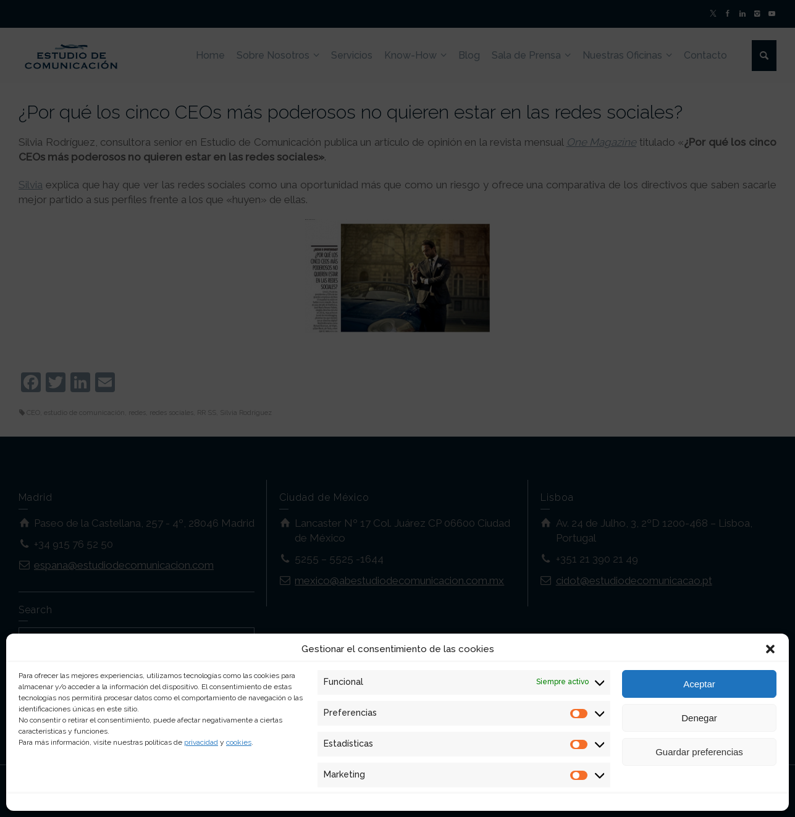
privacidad (201, 742)
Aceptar (699, 684)
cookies (238, 742)
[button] (770, 649)
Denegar (699, 718)
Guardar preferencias (699, 752)
